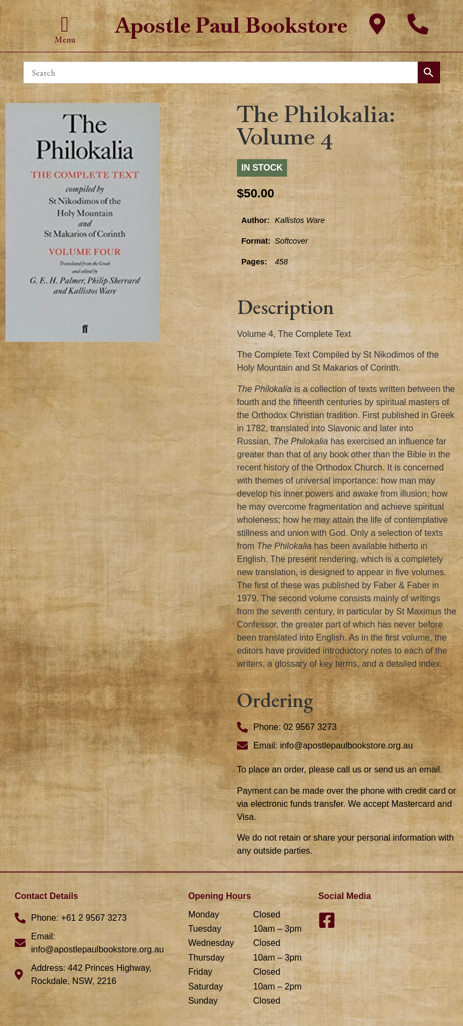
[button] (65, 24)
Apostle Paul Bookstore (231, 25)
